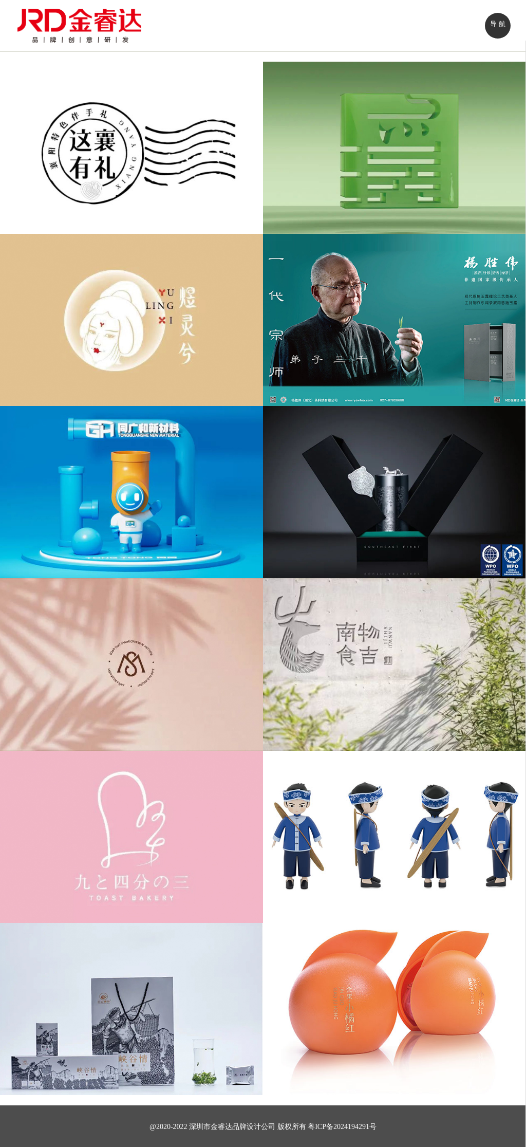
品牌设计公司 (253, 1127)
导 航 (497, 24)
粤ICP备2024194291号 (342, 1127)
